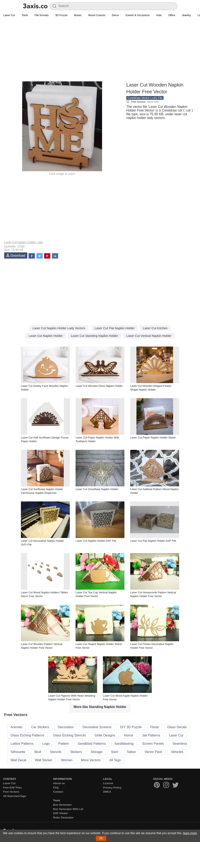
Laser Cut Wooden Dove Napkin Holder (99, 385)
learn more (190, 833)
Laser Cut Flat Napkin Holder (114, 328)
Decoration (66, 727)
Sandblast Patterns (92, 743)
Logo (46, 743)
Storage (96, 752)
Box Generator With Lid (68, 809)
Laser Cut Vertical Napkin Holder (148, 335)
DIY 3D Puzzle (131, 727)
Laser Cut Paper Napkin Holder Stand (152, 437)
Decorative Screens (96, 727)
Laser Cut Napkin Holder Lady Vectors (59, 328)
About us (59, 783)
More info (152, 101)
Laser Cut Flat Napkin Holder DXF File (153, 540)
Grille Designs (105, 735)
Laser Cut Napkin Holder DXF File (96, 540)
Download (15, 255)
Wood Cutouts (96, 15)
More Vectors (91, 760)
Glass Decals (177, 727)
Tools (25, 15)
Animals (16, 727)
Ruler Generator (63, 817)
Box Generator (62, 804)
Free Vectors (11, 791)
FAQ (56, 787)
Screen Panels (153, 743)
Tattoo (131, 752)
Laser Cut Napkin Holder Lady (23, 242)
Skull (37, 752)
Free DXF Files (12, 787)
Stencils (55, 752)
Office (171, 15)
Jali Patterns (151, 735)
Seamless (179, 743)
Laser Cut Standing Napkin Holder (94, 335)
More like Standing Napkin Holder (99, 707)
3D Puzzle (61, 15)
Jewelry (186, 15)
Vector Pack (153, 752)
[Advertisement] (100, 52)
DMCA (107, 791)
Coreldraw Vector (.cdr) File (145, 98)
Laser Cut (9, 15)
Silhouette (18, 752)
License (108, 783)
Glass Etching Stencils (69, 735)
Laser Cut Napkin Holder (46, 335)
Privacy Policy (112, 787)
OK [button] (101, 838)
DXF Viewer (60, 813)
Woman (66, 760)
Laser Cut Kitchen (155, 328)
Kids (158, 15)
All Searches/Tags (14, 796)
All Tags (115, 760)
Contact (58, 791)
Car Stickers (40, 727)
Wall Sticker (43, 760)
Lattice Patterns (22, 743)
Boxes (78, 15)
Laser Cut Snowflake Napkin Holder (97, 489)
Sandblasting (124, 743)
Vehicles (177, 752)
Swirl (114, 752)
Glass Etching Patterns (27, 735)
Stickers (76, 752)
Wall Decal (18, 760)
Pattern (63, 743)
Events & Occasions (138, 15)
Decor (115, 15)
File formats (42, 15)
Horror (128, 735)
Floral (154, 727)
